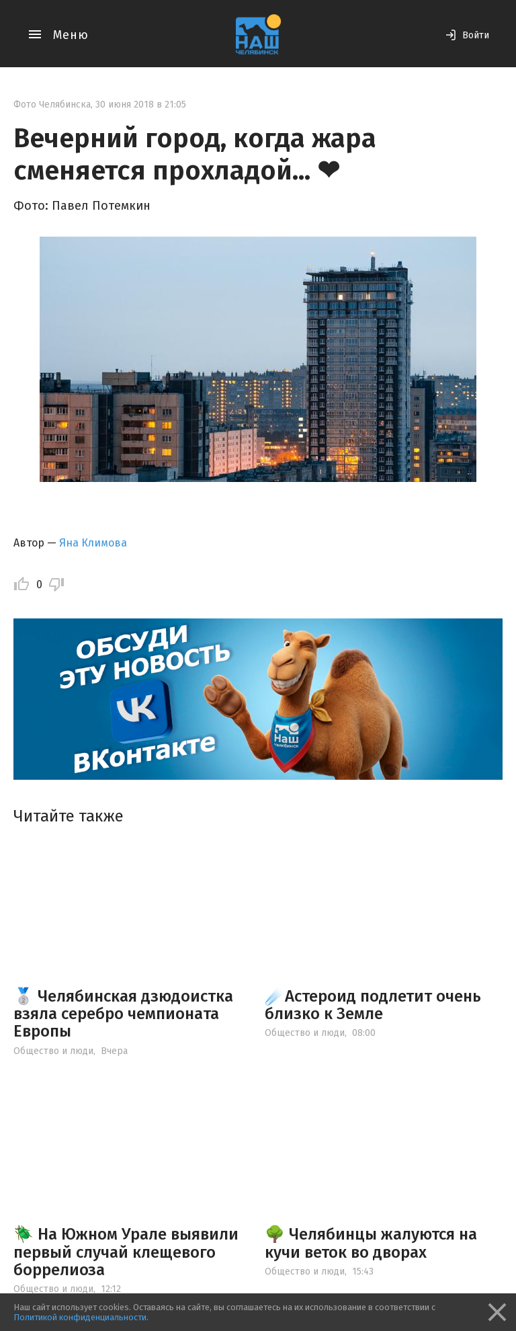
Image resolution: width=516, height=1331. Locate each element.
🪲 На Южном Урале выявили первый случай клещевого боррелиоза (126, 1252)
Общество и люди (53, 1051)
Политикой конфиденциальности (79, 1317)
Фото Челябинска (52, 104)
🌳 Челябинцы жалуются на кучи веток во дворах (371, 1243)
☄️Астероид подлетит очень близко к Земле (373, 1005)
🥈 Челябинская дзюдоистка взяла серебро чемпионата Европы (123, 1014)
